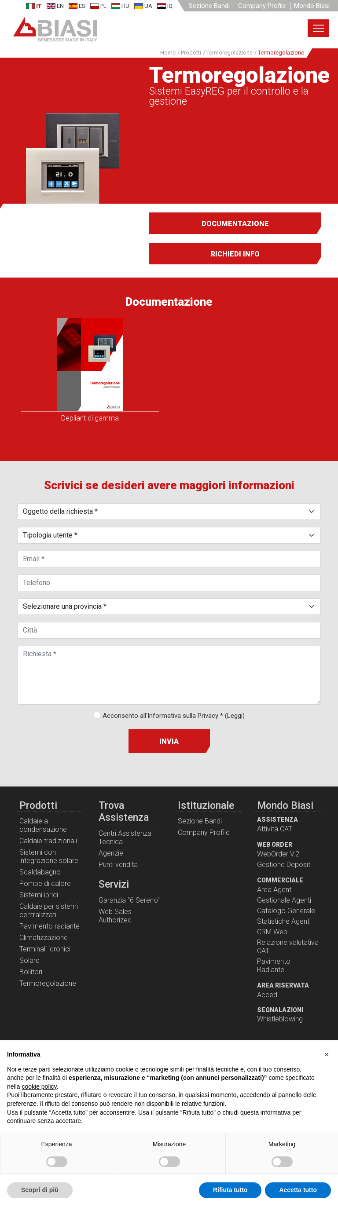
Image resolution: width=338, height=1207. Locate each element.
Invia (169, 741)
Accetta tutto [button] (298, 1189)
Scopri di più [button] (40, 1189)
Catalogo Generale (286, 911)
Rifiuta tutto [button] (230, 1189)
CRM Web (272, 932)
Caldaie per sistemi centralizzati (48, 910)
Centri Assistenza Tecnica (125, 837)
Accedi (268, 995)
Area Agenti (275, 889)
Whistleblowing (280, 1019)
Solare (29, 960)
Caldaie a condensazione (43, 825)
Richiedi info (235, 254)
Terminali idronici (44, 949)
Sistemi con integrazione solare (48, 856)
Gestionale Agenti (284, 900)
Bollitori (30, 972)
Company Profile (262, 6)
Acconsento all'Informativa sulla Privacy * (174, 716)
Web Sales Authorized (115, 915)
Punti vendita (118, 864)
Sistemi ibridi (38, 895)
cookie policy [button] (39, 1086)
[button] (327, 1054)
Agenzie (111, 853)
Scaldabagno (40, 872)
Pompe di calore (45, 883)
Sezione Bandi (209, 6)
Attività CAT (274, 829)
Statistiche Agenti (284, 921)
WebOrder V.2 (278, 854)
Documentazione (235, 223)
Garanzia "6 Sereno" (129, 900)
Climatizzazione (43, 937)
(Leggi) (235, 716)
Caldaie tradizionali (48, 841)
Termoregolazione (47, 983)
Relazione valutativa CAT (288, 946)
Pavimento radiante (49, 926)
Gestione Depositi (284, 864)
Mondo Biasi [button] (312, 6)
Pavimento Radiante (273, 965)
